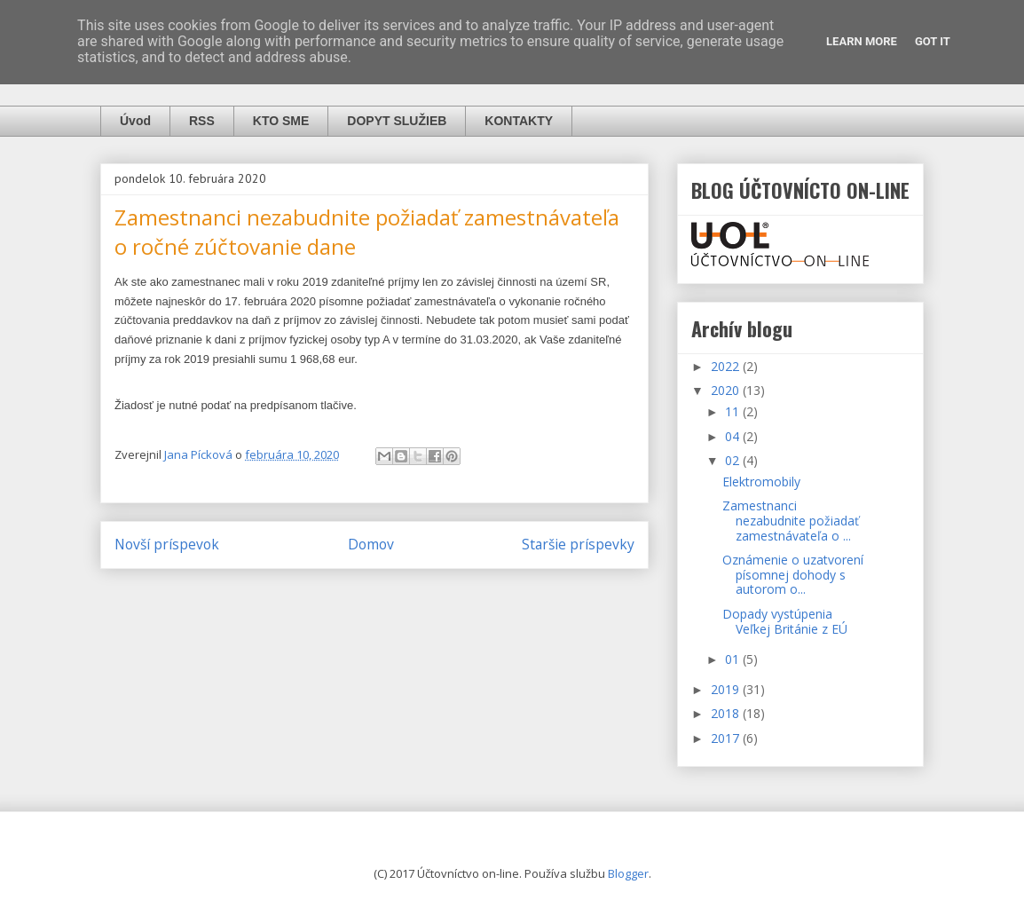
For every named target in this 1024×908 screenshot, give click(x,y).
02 (734, 460)
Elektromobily (761, 481)
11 (734, 411)
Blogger (628, 873)
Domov (371, 544)
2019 (727, 689)
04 (734, 436)
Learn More (861, 41)
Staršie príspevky (578, 544)
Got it (932, 41)
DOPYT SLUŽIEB (396, 121)
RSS (202, 121)
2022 (727, 366)
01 (734, 659)
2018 (727, 713)
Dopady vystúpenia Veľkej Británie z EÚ (784, 621)
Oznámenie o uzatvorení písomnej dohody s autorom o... (792, 574)
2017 (727, 738)
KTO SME (281, 121)
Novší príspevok (166, 544)
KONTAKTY (518, 121)
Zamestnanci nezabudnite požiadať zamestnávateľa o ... (790, 520)
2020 (727, 390)
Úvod (135, 121)
